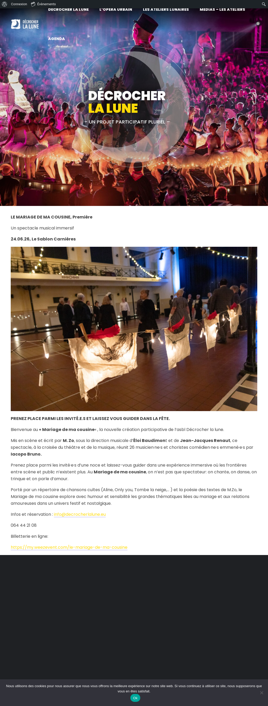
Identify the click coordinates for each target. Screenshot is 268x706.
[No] (261, 692)
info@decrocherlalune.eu (80, 514)
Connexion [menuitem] (19, 4)
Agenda (56, 38)
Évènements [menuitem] (43, 4)
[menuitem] (4, 4)
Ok (135, 698)
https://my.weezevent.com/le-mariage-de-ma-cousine (69, 547)
